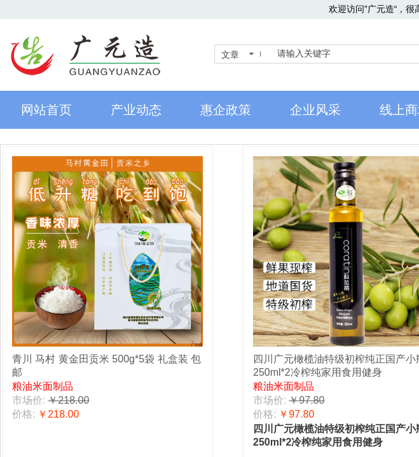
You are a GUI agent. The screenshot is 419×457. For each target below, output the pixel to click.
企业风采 (315, 110)
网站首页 (46, 110)
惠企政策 (225, 110)
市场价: (28, 400)
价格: (23, 414)
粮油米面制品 (42, 386)
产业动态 (136, 110)
